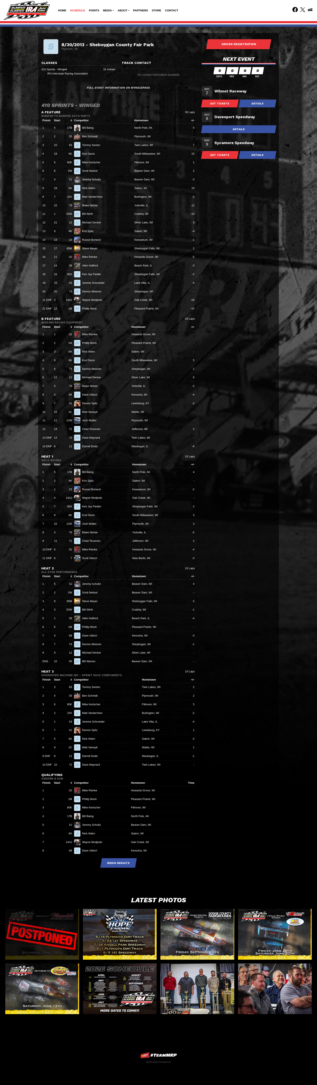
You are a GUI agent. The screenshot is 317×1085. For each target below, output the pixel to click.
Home (62, 10)
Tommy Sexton (93, 145)
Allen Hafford (92, 265)
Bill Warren (90, 661)
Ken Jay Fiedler (93, 274)
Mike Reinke (91, 256)
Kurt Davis (90, 153)
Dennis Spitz (91, 403)
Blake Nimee (91, 205)
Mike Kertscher (93, 162)
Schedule (77, 10)
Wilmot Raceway (230, 91)
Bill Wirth (89, 213)
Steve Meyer (91, 248)
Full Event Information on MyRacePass (118, 87)
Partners (140, 10)
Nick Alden (90, 188)
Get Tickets (220, 103)
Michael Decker (93, 222)
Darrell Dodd (91, 446)
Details (257, 103)
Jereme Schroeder (95, 282)
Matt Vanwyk (91, 411)
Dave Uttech (91, 394)
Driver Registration (238, 44)
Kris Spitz (89, 231)
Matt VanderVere (94, 196)
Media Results (118, 863)
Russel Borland (93, 239)
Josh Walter (91, 420)
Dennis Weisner (93, 291)
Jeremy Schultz (93, 179)
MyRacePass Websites (158, 1055)
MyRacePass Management (158, 1062)
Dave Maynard (92, 437)
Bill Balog (89, 127)
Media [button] (107, 10)
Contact (171, 10)
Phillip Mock (91, 308)
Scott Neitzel (91, 170)
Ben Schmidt (91, 136)
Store (156, 10)
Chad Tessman (93, 429)
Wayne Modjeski (94, 299)
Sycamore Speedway (234, 143)
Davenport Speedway (234, 117)
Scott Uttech (91, 558)
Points (94, 10)
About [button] (122, 10)
